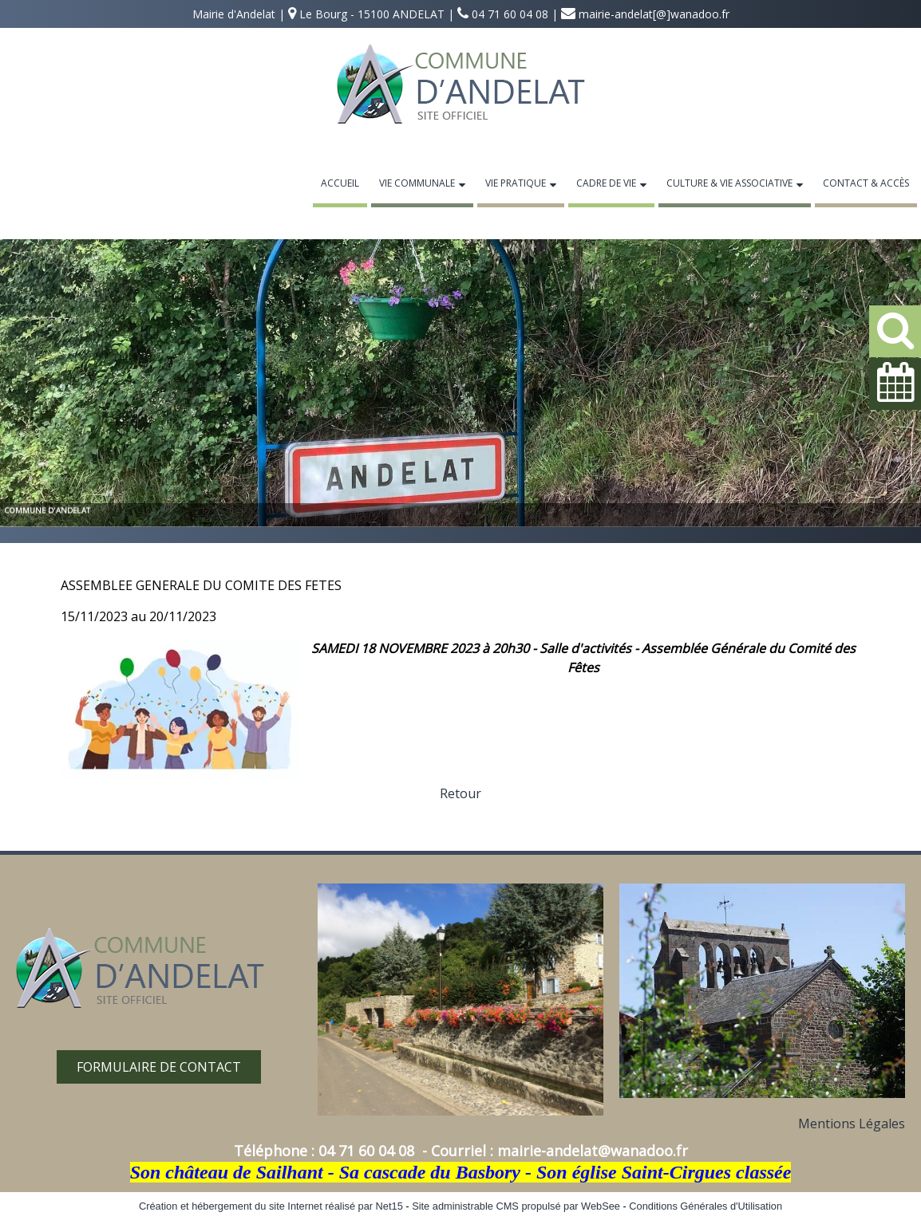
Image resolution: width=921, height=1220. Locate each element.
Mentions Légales (851, 1123)
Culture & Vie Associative (729, 183)
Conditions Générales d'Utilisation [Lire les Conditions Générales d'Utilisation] (705, 1206)
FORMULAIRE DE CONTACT (159, 1067)
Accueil (340, 183)
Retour (460, 793)
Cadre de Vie (606, 183)
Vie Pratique (515, 183)
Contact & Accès (866, 183)
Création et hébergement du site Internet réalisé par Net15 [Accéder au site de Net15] (271, 1206)
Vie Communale (417, 183)
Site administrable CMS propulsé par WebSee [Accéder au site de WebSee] (516, 1206)
